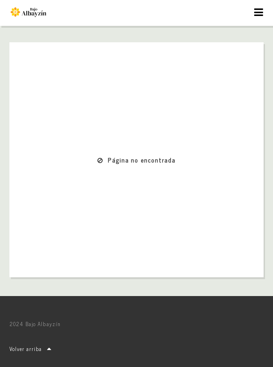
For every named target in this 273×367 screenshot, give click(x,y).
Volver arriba (30, 348)
